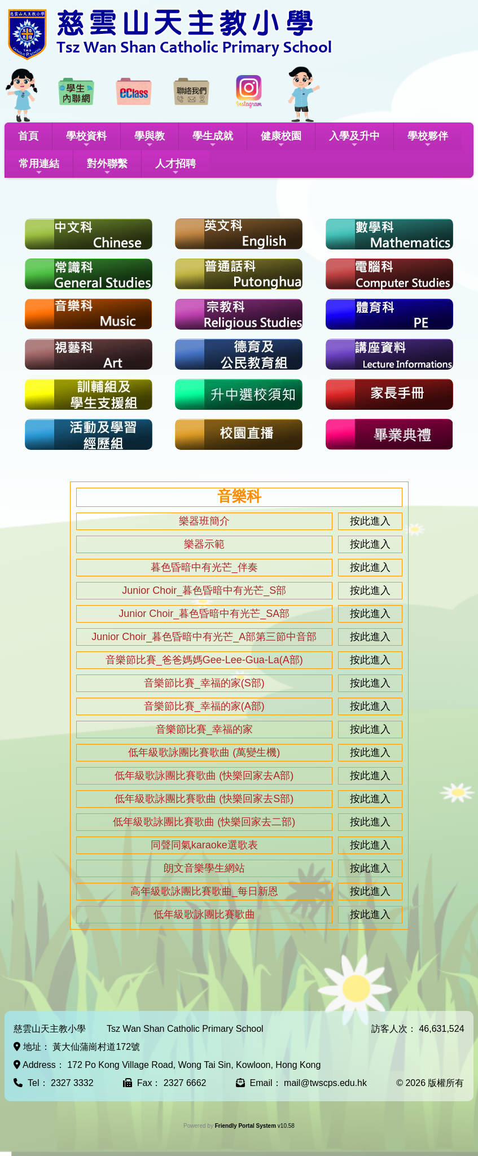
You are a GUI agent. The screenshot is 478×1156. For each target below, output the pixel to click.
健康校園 (281, 139)
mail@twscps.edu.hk (325, 1083)
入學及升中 (354, 139)
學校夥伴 (427, 139)
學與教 (149, 139)
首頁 (28, 136)
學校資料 (86, 139)
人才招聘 (175, 167)
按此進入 (370, 521)
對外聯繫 (107, 167)
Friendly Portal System (246, 1126)
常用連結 (39, 167)
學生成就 (212, 139)
